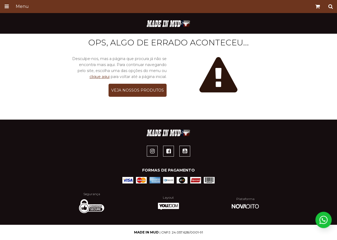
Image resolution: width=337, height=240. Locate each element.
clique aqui (100, 76)
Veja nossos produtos (137, 90)
